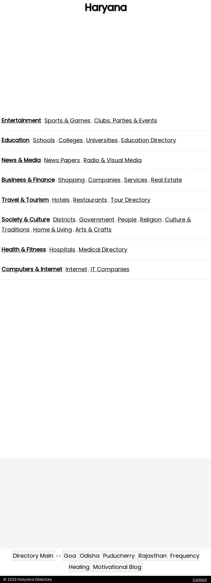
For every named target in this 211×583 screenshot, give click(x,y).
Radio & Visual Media (112, 160)
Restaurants (90, 200)
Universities (102, 140)
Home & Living (52, 229)
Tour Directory (130, 200)
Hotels (61, 200)
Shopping (71, 180)
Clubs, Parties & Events (125, 120)
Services (136, 180)
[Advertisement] (105, 67)
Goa (70, 556)
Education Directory (148, 140)
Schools (44, 140)
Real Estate (166, 180)
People (127, 219)
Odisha (89, 556)
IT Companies (110, 269)
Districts (64, 219)
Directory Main (33, 556)
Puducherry (119, 556)
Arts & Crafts (93, 229)
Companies (104, 180)
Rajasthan (152, 556)
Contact (200, 579)
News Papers (62, 160)
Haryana (106, 7)
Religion (151, 219)
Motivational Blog (117, 567)
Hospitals (62, 249)
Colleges (70, 140)
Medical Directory (103, 249)
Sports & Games (67, 120)
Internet (76, 269)
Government (96, 219)
